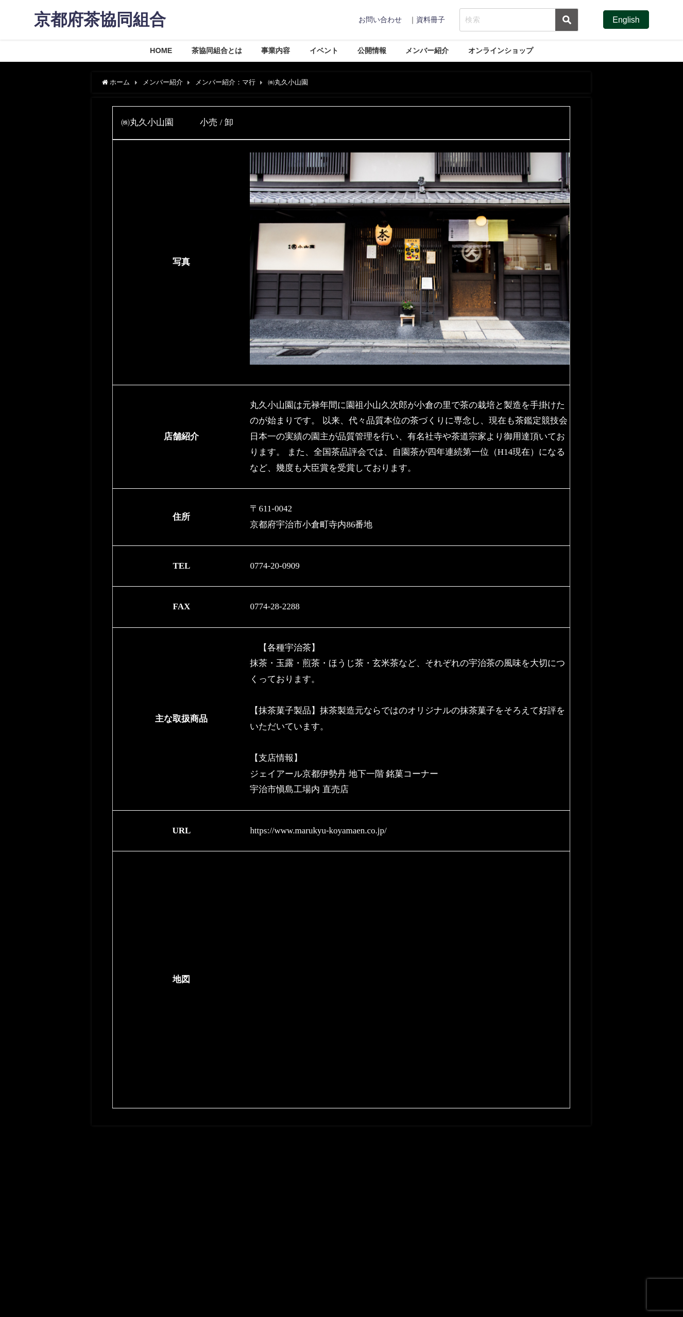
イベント (324, 50)
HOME (161, 50)
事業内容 (275, 50)
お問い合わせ (380, 19)
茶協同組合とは (217, 50)
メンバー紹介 (427, 50)
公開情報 (371, 50)
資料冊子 (430, 19)
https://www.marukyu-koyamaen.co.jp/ (318, 830)
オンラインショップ (500, 50)
